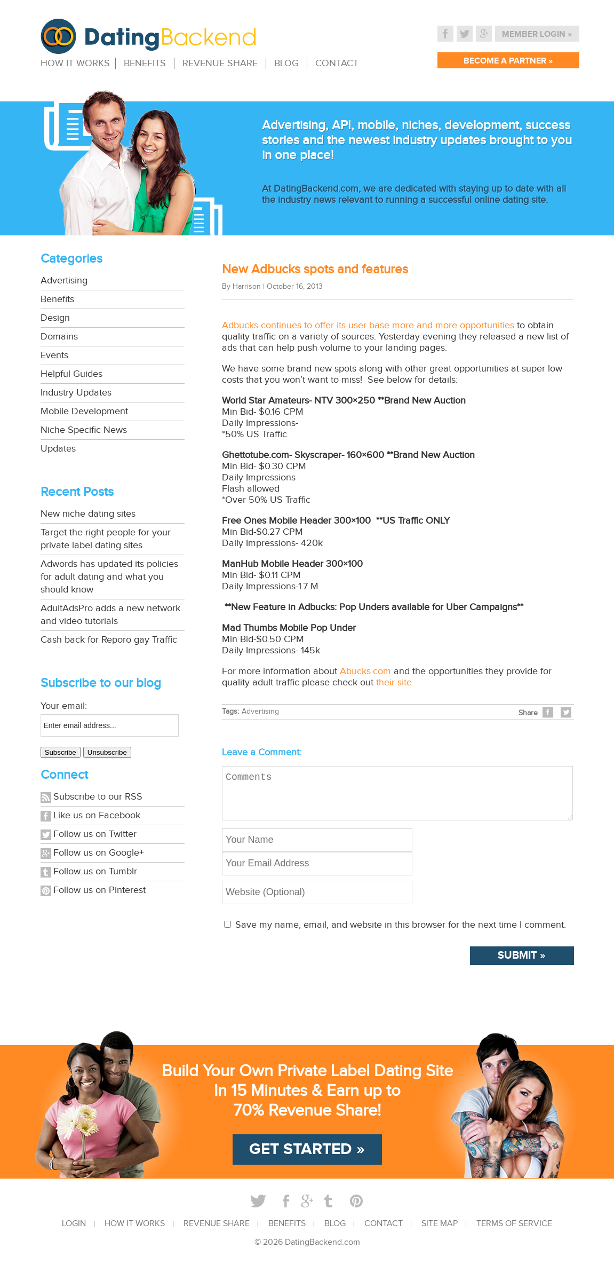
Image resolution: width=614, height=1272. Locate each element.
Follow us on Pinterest (99, 890)
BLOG (286, 63)
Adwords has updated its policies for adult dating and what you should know (109, 576)
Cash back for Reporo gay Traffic (109, 639)
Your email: (64, 706)
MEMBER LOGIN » (537, 34)
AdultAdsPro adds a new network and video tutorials (110, 615)
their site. (395, 682)
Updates (58, 448)
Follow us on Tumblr (95, 871)
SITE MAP (439, 1232)
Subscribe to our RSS (97, 796)
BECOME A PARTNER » (508, 61)
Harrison (247, 286)
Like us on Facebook (96, 815)
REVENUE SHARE (220, 63)
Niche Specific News (84, 430)
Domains (59, 336)
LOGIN (74, 1232)
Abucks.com (365, 671)
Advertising (64, 280)
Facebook (445, 34)
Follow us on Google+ (98, 852)
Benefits (57, 299)
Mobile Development (84, 411)
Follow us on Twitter (95, 834)
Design (55, 317)
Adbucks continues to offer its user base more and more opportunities (368, 325)
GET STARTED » (307, 1157)
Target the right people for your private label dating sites (106, 539)
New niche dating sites (88, 513)
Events (54, 355)
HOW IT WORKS (75, 63)
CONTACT (336, 63)
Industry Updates (76, 392)
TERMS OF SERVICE (514, 1232)
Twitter (465, 34)
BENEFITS (145, 63)
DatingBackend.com (322, 1251)
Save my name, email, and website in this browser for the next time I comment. (400, 933)
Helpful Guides (71, 374)
